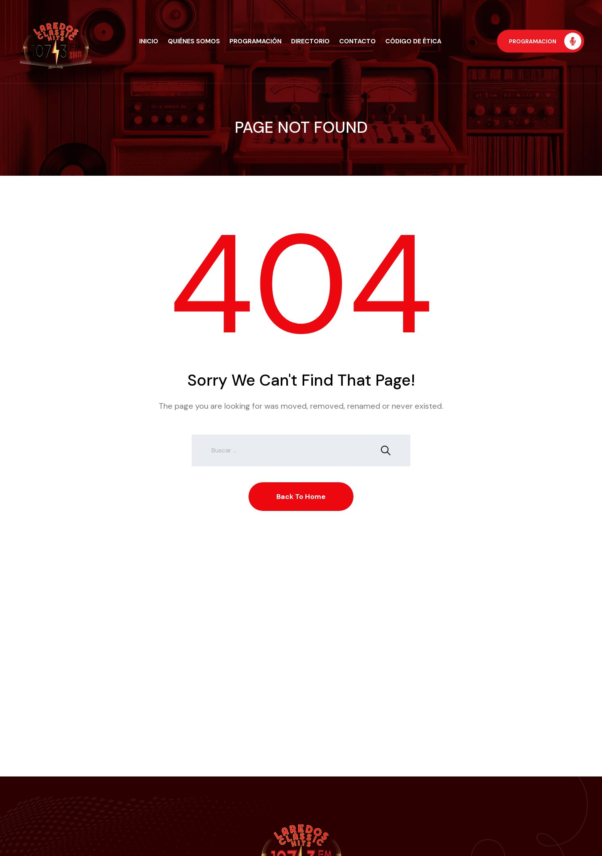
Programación (255, 41)
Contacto (357, 41)
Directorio (310, 41)
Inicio (148, 41)
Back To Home (301, 496)
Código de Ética (413, 41)
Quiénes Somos (194, 41)
